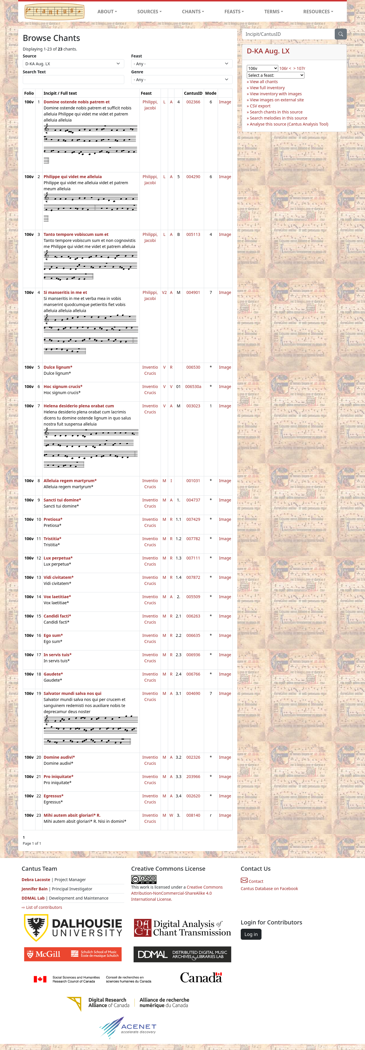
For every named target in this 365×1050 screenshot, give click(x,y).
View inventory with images (276, 93)
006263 (193, 616)
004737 (193, 500)
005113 (193, 234)
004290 (193, 176)
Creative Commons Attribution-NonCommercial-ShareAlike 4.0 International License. (177, 893)
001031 (193, 480)
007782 (193, 538)
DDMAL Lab (33, 898)
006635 (193, 635)
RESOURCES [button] (316, 11)
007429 (193, 519)
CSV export (260, 106)
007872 (193, 577)
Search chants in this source (276, 112)
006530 (193, 367)
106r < (285, 68)
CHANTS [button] (191, 11)
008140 (193, 815)
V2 (164, 292)
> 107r (299, 68)
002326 (193, 757)
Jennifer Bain (35, 889)
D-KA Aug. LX (268, 50)
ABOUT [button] (105, 11)
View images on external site (277, 99)
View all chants (264, 81)
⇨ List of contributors (42, 907)
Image (225, 102)
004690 (193, 693)
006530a (193, 386)
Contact (252, 881)
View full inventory (267, 87)
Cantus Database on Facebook (269, 888)
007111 (193, 558)
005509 (193, 596)
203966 (193, 776)
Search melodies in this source (278, 118)
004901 (193, 292)
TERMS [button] (272, 11)
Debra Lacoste (36, 879)
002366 (193, 102)
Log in (251, 934)
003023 (193, 406)
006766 (193, 674)
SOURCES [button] (148, 11)
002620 (193, 796)
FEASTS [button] (233, 11)
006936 (193, 654)
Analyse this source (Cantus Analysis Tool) (289, 124)
